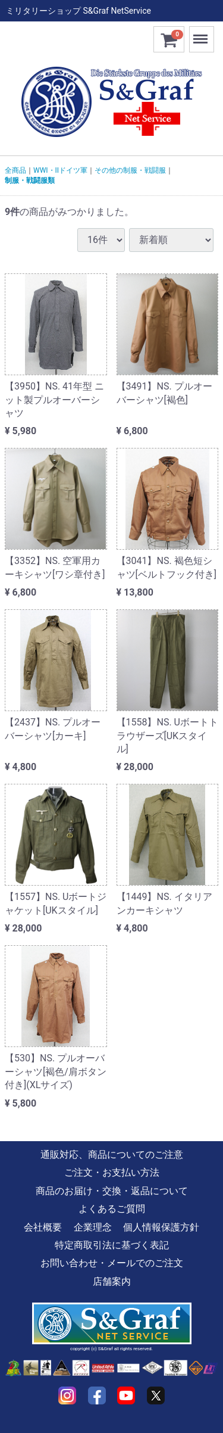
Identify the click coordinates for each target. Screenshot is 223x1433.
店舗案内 (112, 1281)
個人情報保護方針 (161, 1227)
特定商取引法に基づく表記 (112, 1245)
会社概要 (43, 1227)
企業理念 (93, 1227)
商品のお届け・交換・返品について (112, 1191)
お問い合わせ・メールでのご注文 (111, 1263)
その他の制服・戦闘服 (130, 170)
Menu (201, 33)
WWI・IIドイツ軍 (60, 170)
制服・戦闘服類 (30, 180)
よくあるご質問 (111, 1208)
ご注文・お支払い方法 (111, 1172)
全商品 (15, 170)
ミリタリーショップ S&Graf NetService (78, 10)
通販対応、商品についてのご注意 (111, 1154)
